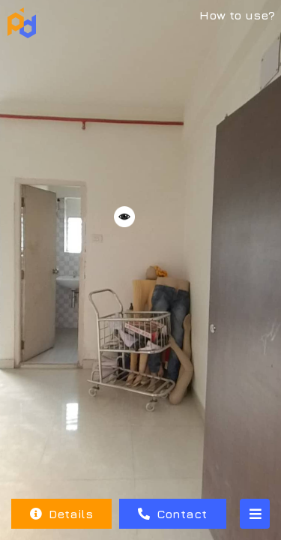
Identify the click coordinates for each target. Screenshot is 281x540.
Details (61, 513)
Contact (172, 513)
